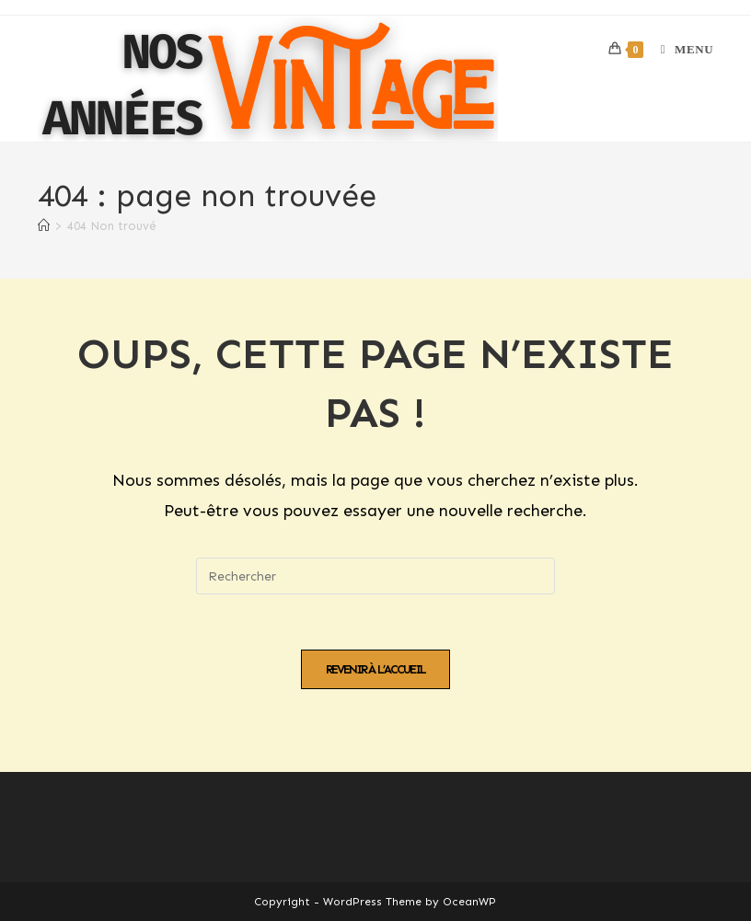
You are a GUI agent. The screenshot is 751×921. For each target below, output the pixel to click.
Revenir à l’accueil (376, 669)
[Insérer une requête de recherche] (375, 576)
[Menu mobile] (680, 49)
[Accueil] (44, 226)
